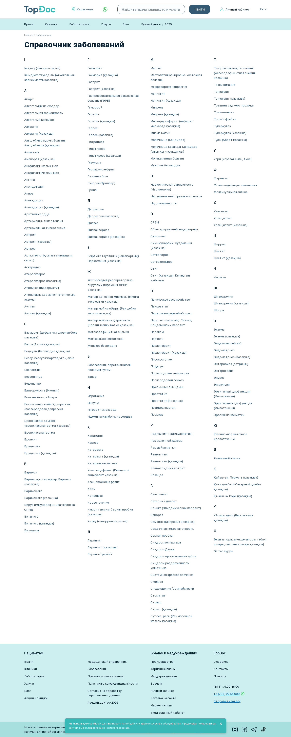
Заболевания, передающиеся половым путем (109, 367)
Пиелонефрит (161, 346)
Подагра (157, 366)
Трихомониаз (224, 112)
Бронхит (30, 439)
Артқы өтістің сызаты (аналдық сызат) (48, 257)
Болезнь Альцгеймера (40, 397)
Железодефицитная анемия (108, 332)
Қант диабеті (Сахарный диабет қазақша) (237, 486)
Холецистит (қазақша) (231, 225)
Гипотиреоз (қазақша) (104, 155)
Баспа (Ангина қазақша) (42, 344)
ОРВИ (155, 222)
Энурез (219, 378)
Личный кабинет (238, 9)
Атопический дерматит (41, 288)
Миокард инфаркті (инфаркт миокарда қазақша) (172, 123)
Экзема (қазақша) (227, 336)
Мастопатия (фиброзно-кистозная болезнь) (176, 77)
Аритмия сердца (37, 214)
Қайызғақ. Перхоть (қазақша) (236, 477)
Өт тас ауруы (223, 551)
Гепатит (93, 114)
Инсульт (94, 403)
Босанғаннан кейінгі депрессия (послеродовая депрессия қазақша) (47, 409)
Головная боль (98, 176)
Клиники (51, 24)
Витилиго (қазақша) (39, 523)
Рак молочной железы (166, 440)
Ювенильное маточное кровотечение (230, 436)
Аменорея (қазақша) (39, 159)
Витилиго (31, 516)
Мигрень (157, 107)
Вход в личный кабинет (168, 713)
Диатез (93, 223)
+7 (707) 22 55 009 (227, 694)
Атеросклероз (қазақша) (42, 281)
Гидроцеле (96, 142)
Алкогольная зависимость (43, 113)
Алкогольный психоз (39, 120)
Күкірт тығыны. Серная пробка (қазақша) (110, 511)
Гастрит (94, 82)
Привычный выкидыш (167, 387)
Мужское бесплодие (165, 165)
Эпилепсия (222, 384)
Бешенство (32, 383)
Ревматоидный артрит (168, 468)
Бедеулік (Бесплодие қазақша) (47, 351)
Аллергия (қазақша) (39, 133)
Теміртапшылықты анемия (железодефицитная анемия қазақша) (234, 73)
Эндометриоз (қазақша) (232, 357)
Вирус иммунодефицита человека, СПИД (49, 507)
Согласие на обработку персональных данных (105, 693)
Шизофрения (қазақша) (231, 303)
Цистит (219, 251)
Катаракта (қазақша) (103, 456)
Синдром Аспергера (166, 542)
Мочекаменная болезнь (168, 158)
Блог (125, 24)
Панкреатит (160, 306)
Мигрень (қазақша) (165, 114)
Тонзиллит (222, 92)
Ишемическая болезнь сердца (110, 416)
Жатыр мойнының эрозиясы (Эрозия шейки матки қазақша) (111, 322)
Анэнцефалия (34, 186)
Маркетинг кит (162, 705)
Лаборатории (79, 24)
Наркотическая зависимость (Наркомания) (172, 187)
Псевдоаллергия (163, 407)
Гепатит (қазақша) (101, 121)
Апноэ (28, 193)
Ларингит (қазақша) (103, 547)
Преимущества (162, 662)
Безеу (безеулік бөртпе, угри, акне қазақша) (49, 360)
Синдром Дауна (162, 549)
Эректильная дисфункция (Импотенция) (233, 405)
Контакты (221, 669)
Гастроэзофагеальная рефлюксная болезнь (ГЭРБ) (113, 98)
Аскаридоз (32, 267)
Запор (92, 377)
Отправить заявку (227, 701)
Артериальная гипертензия (44, 228)
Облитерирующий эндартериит (174, 229)
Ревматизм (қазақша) (167, 461)
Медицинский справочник (107, 662)
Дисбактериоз (98, 230)
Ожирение (158, 236)
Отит (154, 268)
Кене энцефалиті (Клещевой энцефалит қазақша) (108, 472)
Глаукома (94, 162)
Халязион (221, 211)
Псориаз (157, 414)
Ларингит (95, 540)
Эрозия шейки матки (229, 415)
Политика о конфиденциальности (113, 683)
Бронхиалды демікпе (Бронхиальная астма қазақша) (47, 423)
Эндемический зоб (227, 343)
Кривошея (95, 496)
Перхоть (157, 339)
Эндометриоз (224, 350)
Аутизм (29, 306)
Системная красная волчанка (172, 575)
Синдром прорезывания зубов (173, 556)
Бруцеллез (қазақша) (40, 453)
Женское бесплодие (102, 346)
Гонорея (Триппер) (101, 183)
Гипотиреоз (96, 149)
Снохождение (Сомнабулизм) (172, 588)
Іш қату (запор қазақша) (42, 68)
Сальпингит (159, 494)
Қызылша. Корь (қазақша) (233, 496)
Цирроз (220, 244)
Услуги (106, 24)
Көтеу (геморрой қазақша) (108, 521)
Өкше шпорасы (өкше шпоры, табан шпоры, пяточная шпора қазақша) (240, 541)
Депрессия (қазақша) (103, 216)
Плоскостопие (161, 359)
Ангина (29, 180)
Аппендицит (33, 200)
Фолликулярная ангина (231, 192)
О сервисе (221, 662)
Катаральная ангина (102, 463)
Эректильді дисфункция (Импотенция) (232, 393)
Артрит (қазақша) (38, 242)
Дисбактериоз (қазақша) (106, 237)
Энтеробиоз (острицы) (231, 364)
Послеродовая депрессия (170, 373)
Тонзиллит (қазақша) (229, 98)
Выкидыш (31, 530)
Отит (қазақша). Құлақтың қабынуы (170, 277)
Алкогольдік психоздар (41, 106)
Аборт (29, 99)
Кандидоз (95, 436)
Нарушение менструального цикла (176, 196)
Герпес (93, 128)
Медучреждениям (164, 676)
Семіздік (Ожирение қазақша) (173, 522)
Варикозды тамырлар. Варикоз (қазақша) (47, 481)
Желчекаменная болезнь (105, 339)
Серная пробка (162, 535)
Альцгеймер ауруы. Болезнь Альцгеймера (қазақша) (44, 142)
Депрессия (96, 209)
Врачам (156, 683)
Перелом (157, 332)
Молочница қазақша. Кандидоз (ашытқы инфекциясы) (174, 149)
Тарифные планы (163, 669)
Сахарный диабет (164, 501)
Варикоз (30, 472)
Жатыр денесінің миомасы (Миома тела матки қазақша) (113, 299)
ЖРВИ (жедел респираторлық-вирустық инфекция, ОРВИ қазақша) (111, 285)
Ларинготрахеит (100, 554)
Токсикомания (224, 85)
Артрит (30, 235)
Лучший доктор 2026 (156, 24)
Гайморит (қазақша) (103, 75)
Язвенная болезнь (227, 458)
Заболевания (97, 669)
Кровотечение (98, 502)
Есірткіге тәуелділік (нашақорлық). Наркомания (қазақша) (114, 258)
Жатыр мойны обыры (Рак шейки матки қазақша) (112, 310)
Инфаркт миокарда (102, 410)
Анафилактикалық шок (41, 166)
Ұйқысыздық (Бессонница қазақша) (233, 517)
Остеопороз (160, 255)
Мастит (156, 68)
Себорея (157, 515)
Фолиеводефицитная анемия (235, 185)
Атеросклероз (34, 274)
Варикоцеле (33, 491)
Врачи (28, 24)
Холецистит (223, 218)
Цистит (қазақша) (227, 258)
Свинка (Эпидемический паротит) (176, 508)
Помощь (220, 676)
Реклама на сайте (163, 698)
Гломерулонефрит (101, 169)
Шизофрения (223, 296)
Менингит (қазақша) (166, 100)
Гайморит (95, 68)
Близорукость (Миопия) (41, 390)
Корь (91, 489)
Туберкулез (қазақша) (230, 133)
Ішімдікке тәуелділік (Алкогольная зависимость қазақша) (49, 77)
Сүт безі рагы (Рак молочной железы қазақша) (171, 618)
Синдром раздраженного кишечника (170, 565)
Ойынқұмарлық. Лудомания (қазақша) (171, 245)
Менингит (158, 94)
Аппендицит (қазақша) (41, 207)
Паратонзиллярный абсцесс (171, 313)
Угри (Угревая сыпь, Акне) (233, 159)
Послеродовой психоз (167, 380)
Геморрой (95, 107)
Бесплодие (32, 370)
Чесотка (220, 277)
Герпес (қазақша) (100, 135)
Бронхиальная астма (39, 432)
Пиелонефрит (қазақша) (169, 352)
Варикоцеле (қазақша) (41, 498)
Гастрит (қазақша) (102, 89)
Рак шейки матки (163, 447)
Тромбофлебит (225, 119)
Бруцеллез (32, 446)
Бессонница (33, 377)
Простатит (159, 394)
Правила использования (105, 676)
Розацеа (157, 475)
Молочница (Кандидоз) (168, 140)
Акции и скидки (35, 698)
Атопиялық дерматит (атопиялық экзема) (49, 297)
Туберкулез (222, 126)
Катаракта (95, 449)
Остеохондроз (161, 262)
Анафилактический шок (41, 173)
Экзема (219, 329)
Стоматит (158, 595)
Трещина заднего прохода (234, 105)
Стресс (156, 602)
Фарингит (221, 178)
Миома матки (160, 133)
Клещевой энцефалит (104, 482)
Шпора (219, 310)
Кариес (93, 443)
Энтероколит (224, 371)
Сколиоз (157, 582)
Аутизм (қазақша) (37, 313)
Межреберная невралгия (169, 87)
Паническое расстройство (170, 299)
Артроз (30, 248)
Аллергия (31, 127)
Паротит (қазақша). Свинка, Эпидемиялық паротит (171, 322)
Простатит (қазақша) (167, 401)
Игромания (96, 396)
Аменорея (31, 152)
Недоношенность (164, 203)
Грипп (92, 190)
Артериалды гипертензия (43, 221)
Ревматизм (159, 454)
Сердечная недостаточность (172, 529)
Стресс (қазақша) (164, 609)
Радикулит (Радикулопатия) (172, 434)
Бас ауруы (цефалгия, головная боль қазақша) (50, 335)
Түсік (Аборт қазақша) (230, 140)
